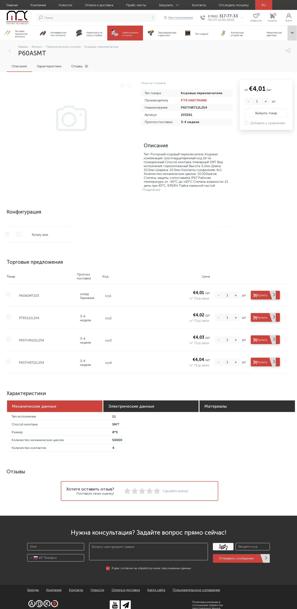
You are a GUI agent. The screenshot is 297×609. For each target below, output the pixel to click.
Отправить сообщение (236, 554)
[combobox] (34, 552)
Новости (65, 5)
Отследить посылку (234, 5)
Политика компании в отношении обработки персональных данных (207, 600)
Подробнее (151, 190)
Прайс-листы (136, 5)
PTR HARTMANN (194, 100)
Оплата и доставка (99, 5)
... (292, 33)
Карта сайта (156, 585)
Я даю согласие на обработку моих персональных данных (151, 563)
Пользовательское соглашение (196, 585)
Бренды (33, 585)
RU (264, 5)
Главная (12, 5)
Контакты (199, 5)
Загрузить (169, 5)
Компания (38, 5)
